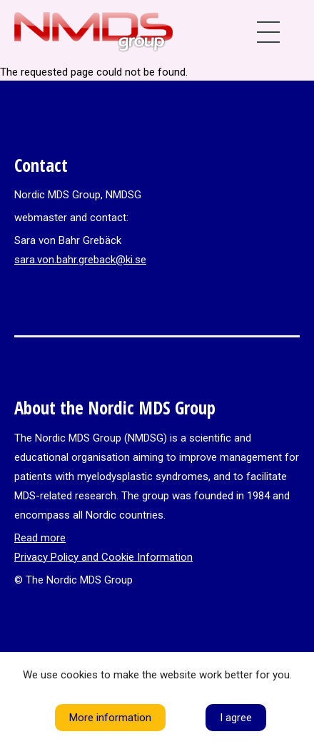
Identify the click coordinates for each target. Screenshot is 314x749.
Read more (40, 537)
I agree (236, 717)
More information (110, 717)
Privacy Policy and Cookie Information (103, 557)
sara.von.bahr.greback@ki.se (80, 259)
